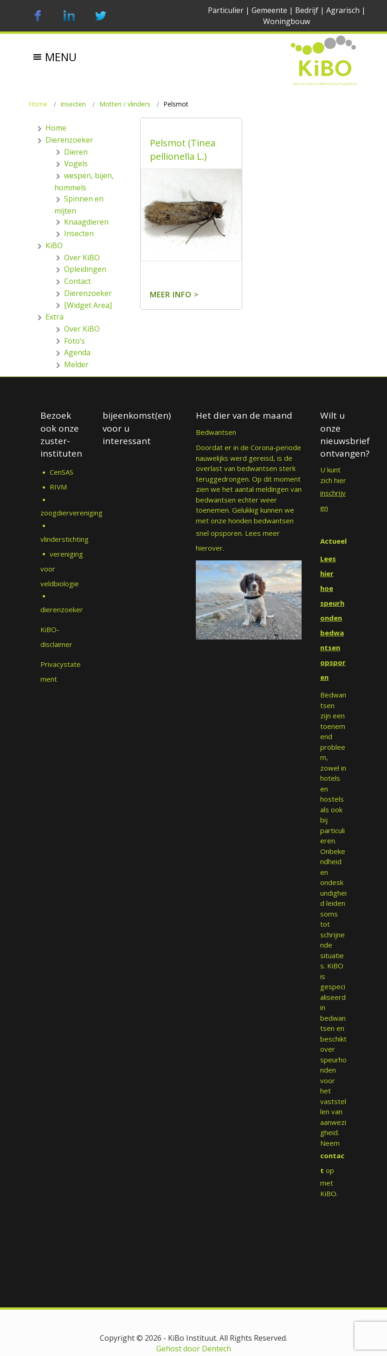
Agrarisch (343, 10)
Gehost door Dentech (193, 1348)
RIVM (59, 486)
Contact (77, 281)
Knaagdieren (86, 222)
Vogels (76, 163)
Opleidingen (85, 269)
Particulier (226, 10)
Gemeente (269, 10)
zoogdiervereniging (71, 512)
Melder (76, 364)
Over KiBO (82, 257)
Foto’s (74, 341)
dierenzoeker (61, 609)
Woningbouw (286, 21)
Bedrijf (306, 10)
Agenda (77, 352)
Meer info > (174, 294)
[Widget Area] (88, 305)
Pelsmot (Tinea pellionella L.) (182, 150)
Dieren (76, 152)
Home (38, 104)
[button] (61, 50)
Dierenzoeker (69, 140)
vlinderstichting (64, 539)
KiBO (54, 245)
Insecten (73, 104)
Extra (54, 317)
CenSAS (61, 472)
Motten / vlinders (124, 104)
